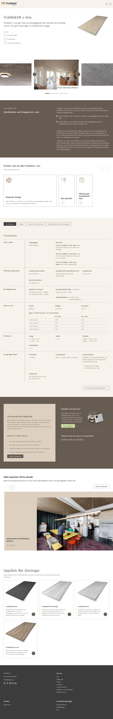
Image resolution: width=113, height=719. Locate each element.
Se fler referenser (101, 486)
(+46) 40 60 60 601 (11, 676)
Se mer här (87, 274)
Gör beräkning (34, 283)
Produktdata (9, 39)
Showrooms (7, 704)
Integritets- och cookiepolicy (64, 689)
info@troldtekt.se (9, 680)
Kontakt (6, 701)
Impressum (59, 684)
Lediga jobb (59, 679)
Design (21, 224)
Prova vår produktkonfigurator (96, 388)
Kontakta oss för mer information (72, 439)
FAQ (57, 710)
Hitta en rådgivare (15, 456)
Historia (58, 682)
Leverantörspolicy (61, 687)
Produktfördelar (11, 35)
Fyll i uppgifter (68, 426)
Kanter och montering (36, 224)
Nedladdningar (60, 707)
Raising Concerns (61, 692)
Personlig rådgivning (12, 43)
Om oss (59, 673)
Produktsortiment (61, 704)
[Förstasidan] (9, 3)
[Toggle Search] (106, 4)
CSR (57, 677)
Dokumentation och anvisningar (58, 224)
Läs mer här (11, 545)
